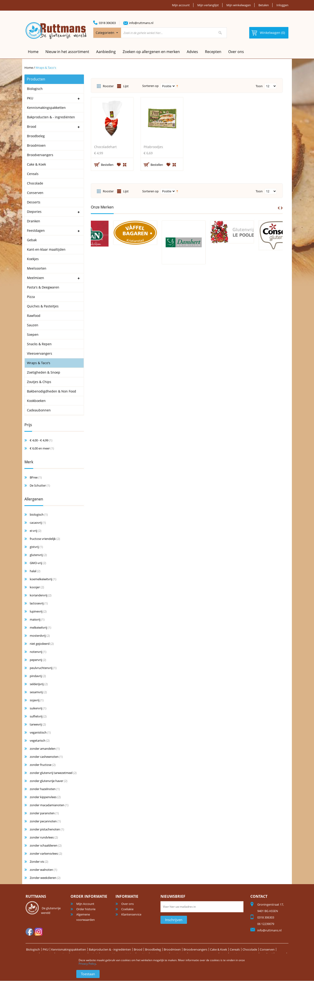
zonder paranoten (42, 813)
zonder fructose (40, 765)
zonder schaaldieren (43, 845)
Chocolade (250, 949)
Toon (259, 86)
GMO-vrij (36, 563)
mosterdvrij (38, 635)
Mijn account (181, 5)
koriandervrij (38, 595)
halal (33, 571)
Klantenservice (131, 914)
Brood (138, 949)
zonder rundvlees (42, 837)
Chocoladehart (105, 147)
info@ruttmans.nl (141, 23)
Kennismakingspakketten (68, 949)
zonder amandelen (43, 748)
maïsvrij (35, 619)
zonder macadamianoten (47, 805)
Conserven (267, 949)
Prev (279, 208)
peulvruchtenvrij (41, 668)
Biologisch (33, 949)
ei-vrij (33, 531)
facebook (29, 932)
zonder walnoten (41, 870)
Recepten (213, 51)
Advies (192, 51)
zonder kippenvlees (43, 797)
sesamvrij (36, 692)
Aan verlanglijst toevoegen (119, 164)
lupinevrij (36, 611)
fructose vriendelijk (43, 539)
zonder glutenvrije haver (46, 781)
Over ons (236, 51)
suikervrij (36, 708)
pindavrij (36, 676)
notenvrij (36, 652)
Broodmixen (172, 949)
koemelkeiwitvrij (41, 579)
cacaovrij (36, 522)
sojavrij (34, 700)
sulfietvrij (36, 716)
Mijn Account (85, 904)
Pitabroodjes (153, 147)
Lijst (126, 86)
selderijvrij (37, 684)
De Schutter (38, 485)
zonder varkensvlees (44, 853)
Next (282, 208)
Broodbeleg (153, 949)
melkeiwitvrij (38, 627)
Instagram (38, 932)
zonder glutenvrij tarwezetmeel (51, 773)
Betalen (263, 5)
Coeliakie (127, 909)
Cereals (235, 949)
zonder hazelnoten (43, 789)
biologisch (37, 514)
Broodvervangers (195, 949)
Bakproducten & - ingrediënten (110, 949)
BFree (34, 477)
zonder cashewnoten (44, 757)
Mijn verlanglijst (208, 5)
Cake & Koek (218, 949)
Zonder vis (37, 861)
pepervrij (36, 660)
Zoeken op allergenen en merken (151, 51)
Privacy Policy (87, 964)
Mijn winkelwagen (238, 5)
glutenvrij (36, 555)
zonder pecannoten (43, 821)
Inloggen (282, 5)
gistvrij (34, 547)
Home (28, 67)
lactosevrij (37, 603)
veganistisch (38, 732)
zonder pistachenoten (45, 829)
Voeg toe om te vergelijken (125, 164)
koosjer (35, 587)
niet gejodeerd (40, 644)
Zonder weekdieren (43, 878)
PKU (45, 949)
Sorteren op (150, 86)
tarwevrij (36, 724)
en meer (40, 448)
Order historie (85, 909)
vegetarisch (37, 740)
